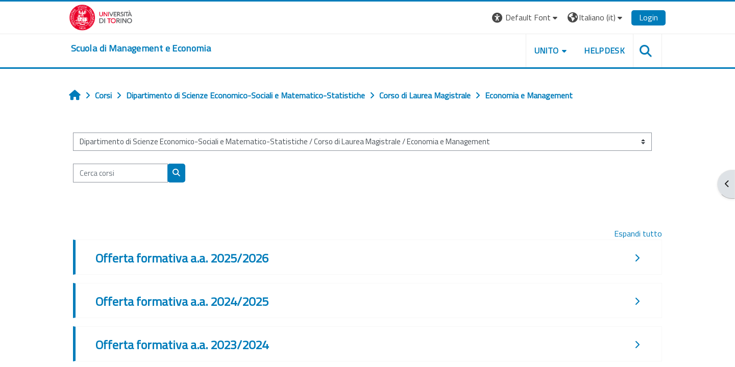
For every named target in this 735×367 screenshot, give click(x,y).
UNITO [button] (546, 50)
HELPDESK (604, 50)
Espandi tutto (638, 233)
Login (648, 17)
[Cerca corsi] (120, 173)
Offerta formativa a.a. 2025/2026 (181, 258)
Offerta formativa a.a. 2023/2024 (181, 344)
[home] (141, 48)
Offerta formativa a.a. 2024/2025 (181, 301)
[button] (526, 17)
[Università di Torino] (101, 16)
